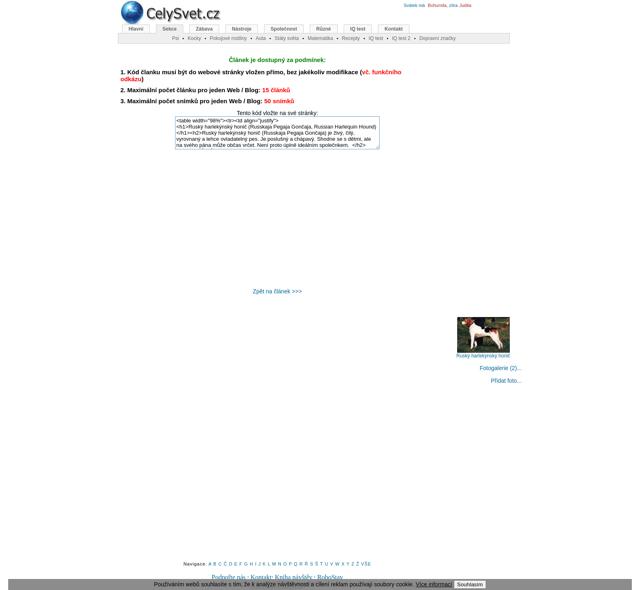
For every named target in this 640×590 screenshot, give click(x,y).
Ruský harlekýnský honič (483, 353)
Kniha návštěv (293, 577)
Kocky (194, 38)
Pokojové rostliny (228, 38)
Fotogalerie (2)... (501, 368)
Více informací (434, 584)
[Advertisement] (277, 219)
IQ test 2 (401, 38)
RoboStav (330, 577)
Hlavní (136, 29)
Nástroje (241, 29)
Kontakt (261, 577)
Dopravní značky (437, 38)
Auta (261, 38)
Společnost (284, 29)
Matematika (320, 38)
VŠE (366, 563)
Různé (323, 29)
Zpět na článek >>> (277, 291)
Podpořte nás (229, 577)
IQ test (357, 29)
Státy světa (287, 38)
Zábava (204, 29)
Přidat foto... (506, 380)
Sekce (169, 29)
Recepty (351, 38)
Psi (175, 38)
